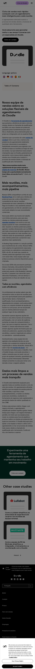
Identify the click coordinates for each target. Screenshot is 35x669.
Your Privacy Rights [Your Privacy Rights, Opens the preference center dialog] (17, 663)
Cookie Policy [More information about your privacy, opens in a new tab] (13, 660)
